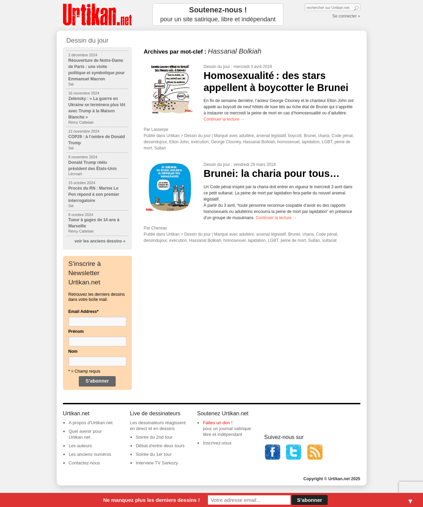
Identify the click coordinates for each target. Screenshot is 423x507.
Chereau (159, 228)
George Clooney (226, 141)
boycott (295, 135)
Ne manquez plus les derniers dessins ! (151, 500)
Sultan (160, 148)
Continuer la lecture (224, 119)
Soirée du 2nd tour (154, 437)
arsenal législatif (271, 135)
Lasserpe (159, 129)
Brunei (310, 135)
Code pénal (341, 135)
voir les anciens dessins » (99, 241)
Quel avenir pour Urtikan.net (85, 434)
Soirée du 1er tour (153, 454)
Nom (73, 351)
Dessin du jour (217, 66)
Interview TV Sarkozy (157, 462)
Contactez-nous (84, 462)
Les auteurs (80, 445)
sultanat (329, 240)
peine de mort (293, 240)
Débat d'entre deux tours (160, 445)
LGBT (327, 141)
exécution (200, 141)
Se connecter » (346, 16)
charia (323, 135)
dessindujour (155, 141)
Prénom (76, 331)
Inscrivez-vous (217, 443)
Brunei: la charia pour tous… (272, 173)
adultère (246, 135)
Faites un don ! (217, 422)
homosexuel (288, 141)
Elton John (179, 141)
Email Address (83, 311)
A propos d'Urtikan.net (90, 422)
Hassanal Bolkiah (259, 141)
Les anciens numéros (89, 454)
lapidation (310, 141)
